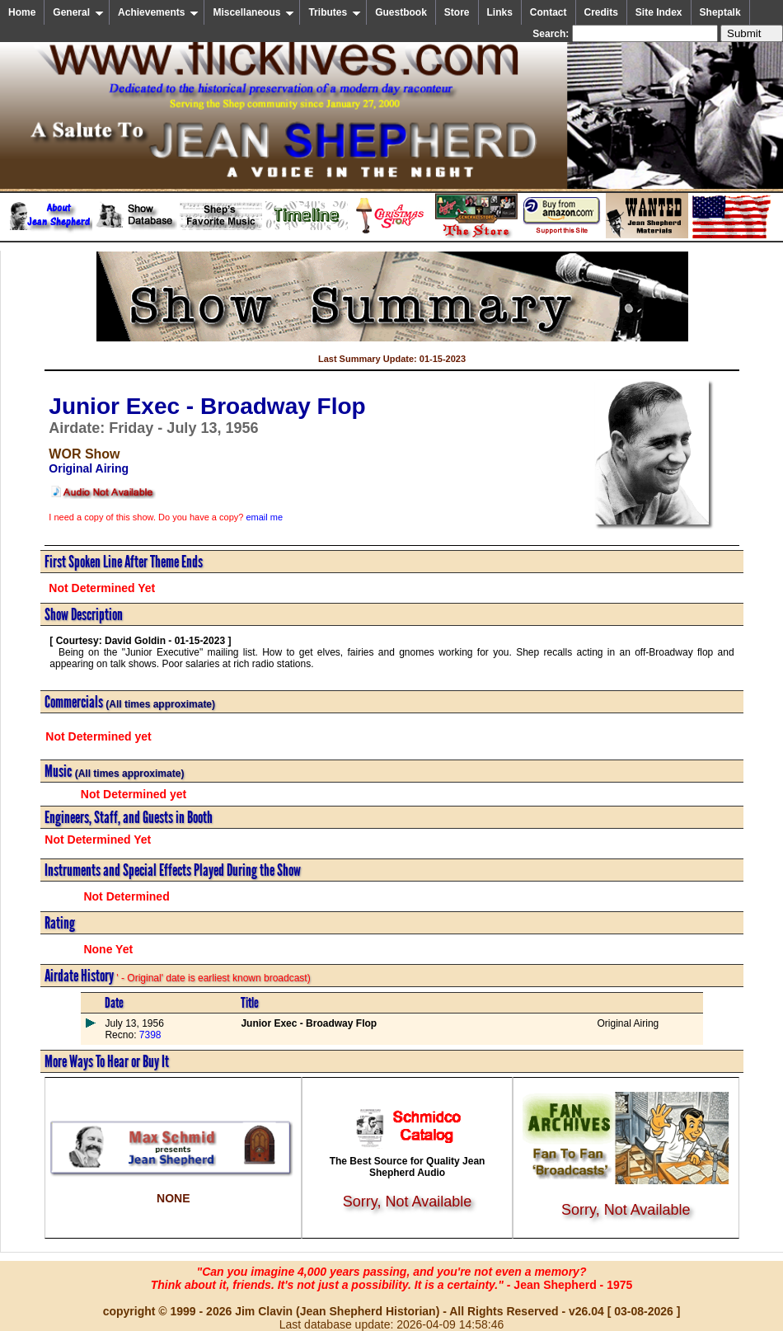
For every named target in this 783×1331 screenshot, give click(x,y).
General (78, 12)
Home (21, 12)
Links (500, 12)
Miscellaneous (253, 12)
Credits (601, 12)
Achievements (158, 12)
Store (457, 12)
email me (264, 517)
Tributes (334, 12)
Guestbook (401, 12)
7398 (148, 1035)
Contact (548, 12)
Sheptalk (720, 12)
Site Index (658, 12)
